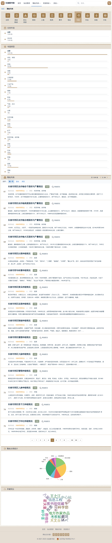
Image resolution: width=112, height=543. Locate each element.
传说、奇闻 (11, 57)
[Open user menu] (109, 3)
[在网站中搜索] (91, 3)
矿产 (8, 130)
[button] (36, 3)
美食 (8, 144)
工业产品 (10, 84)
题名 (17, 181)
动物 (8, 71)
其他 (8, 64)
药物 (8, 157)
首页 (3, 9)
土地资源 (10, 77)
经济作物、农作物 (13, 137)
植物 (8, 91)
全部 (8, 32)
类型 (23, 181)
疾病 (8, 124)
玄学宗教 (10, 117)
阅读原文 (57, 187)
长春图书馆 (8, 3)
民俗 (8, 97)
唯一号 (11, 181)
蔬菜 (8, 164)
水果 (8, 110)
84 (76, 440)
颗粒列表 (58, 529)
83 (72, 440)
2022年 (9, 38)
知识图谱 (50, 529)
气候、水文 (11, 104)
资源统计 (66, 529)
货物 (8, 170)
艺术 (8, 150)
